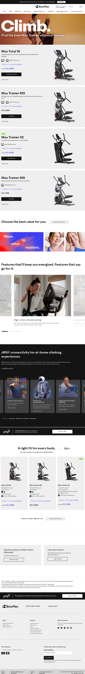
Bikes (10, 11)
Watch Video (12, 407)
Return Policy (6, 625)
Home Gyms (27, 11)
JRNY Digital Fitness (62, 11)
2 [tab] (12, 331)
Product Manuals (34, 628)
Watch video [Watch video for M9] (5, 121)
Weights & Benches (39, 11)
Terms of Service (48, 662)
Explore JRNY (62, 431)
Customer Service (34, 623)
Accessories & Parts (77, 11)
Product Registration (35, 632)
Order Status (33, 625)
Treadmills (51, 11)
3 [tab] (19, 331)
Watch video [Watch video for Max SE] (5, 163)
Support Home (52, 606)
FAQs (31, 626)
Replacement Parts (7, 626)
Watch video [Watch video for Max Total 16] (5, 79)
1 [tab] (5, 331)
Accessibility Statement (36, 633)
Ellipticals (18, 11)
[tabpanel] (42, 300)
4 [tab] (26, 418)
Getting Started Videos (36, 630)
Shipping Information (8, 623)
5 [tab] (34, 418)
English (81, 6)
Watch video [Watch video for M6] (5, 204)
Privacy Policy (74, 660)
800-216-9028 (30, 606)
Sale (4, 11)
